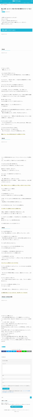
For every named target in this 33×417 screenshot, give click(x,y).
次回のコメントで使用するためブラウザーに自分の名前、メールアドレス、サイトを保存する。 (16, 385)
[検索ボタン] (32, 1)
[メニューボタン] (1, 1)
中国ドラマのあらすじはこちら (16, 406)
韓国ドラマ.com (16, 1)
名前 (3, 375)
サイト (3, 382)
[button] (3, 351)
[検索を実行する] (31, 397)
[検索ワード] (16, 397)
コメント (4, 363)
